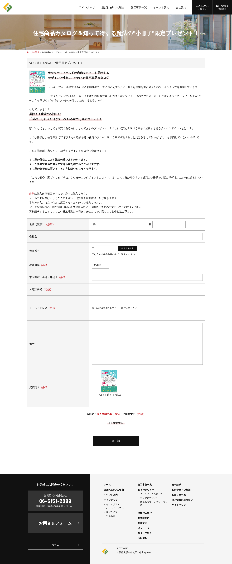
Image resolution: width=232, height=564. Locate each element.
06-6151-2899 (55, 501)
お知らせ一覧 (179, 494)
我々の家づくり (146, 489)
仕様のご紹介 (145, 512)
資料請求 (176, 484)
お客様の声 (144, 518)
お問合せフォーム (55, 523)
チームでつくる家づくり (152, 494)
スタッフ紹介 (145, 533)
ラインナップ (111, 500)
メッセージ (144, 528)
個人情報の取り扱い (108, 414)
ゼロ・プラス (113, 504)
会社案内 (142, 523)
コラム (55, 545)
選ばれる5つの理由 (114, 489)
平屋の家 (110, 516)
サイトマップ (179, 505)
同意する (116, 423)
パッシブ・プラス (115, 508)
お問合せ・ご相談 (181, 489)
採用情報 (142, 538)
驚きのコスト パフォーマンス (154, 503)
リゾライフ (111, 512)
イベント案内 (111, 494)
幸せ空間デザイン (149, 498)
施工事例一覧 (145, 484)
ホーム (107, 484)
